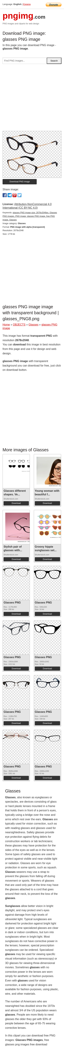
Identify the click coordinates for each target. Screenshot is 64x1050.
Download (16, 503)
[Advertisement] (32, 99)
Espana (27, 4)
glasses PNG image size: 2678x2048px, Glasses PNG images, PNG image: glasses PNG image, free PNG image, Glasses (30, 216)
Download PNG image (20, 181)
